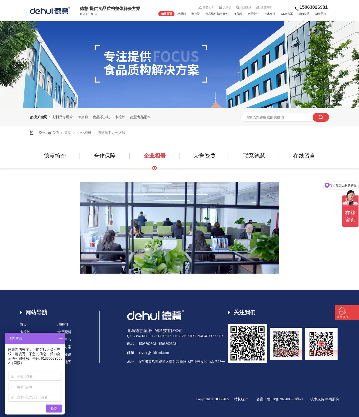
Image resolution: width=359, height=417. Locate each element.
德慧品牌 (320, 13)
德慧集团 (244, 7)
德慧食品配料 (140, 117)
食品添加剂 (101, 117)
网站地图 (64, 362)
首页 (68, 133)
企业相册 (84, 133)
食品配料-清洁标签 (216, 13)
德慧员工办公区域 (111, 133)
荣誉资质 (204, 156)
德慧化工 (206, 7)
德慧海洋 (264, 7)
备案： (262, 399)
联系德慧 (254, 156)
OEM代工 (287, 13)
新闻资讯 (303, 13)
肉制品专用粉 (62, 117)
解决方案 (64, 347)
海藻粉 (238, 13)
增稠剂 (182, 13)
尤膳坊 (225, 7)
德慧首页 (166, 13)
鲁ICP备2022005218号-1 (285, 399)
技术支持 (269, 13)
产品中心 (253, 13)
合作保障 (105, 156)
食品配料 (64, 332)
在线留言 (304, 156)
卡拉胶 (195, 13)
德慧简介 (55, 156)
